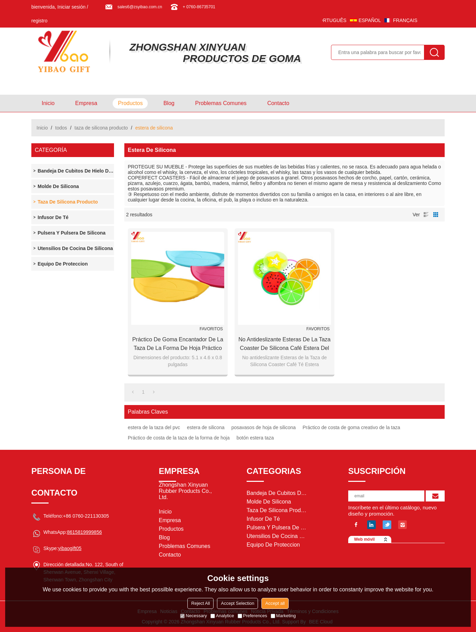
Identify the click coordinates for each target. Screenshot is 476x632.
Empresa (86, 103)
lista (426, 214)
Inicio (48, 103)
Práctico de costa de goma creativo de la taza (351, 427)
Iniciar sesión (72, 7)
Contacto (278, 103)
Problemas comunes (220, 103)
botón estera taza (255, 438)
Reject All (200, 603)
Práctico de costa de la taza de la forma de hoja (179, 438)
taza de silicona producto (101, 128)
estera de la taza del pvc (154, 427)
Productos (130, 103)
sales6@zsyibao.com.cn (139, 6)
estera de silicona (206, 427)
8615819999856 (84, 532)
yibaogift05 (70, 548)
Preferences (252, 615)
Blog (168, 103)
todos (61, 128)
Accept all (274, 603)
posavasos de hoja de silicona (263, 427)
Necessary (193, 615)
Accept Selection (237, 603)
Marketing (283, 615)
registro (39, 20)
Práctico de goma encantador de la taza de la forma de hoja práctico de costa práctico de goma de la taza (177, 344)
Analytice (222, 615)
